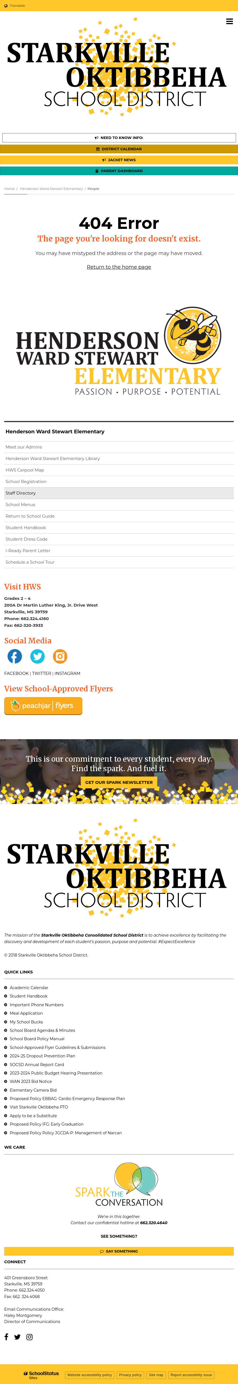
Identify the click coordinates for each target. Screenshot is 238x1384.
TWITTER (41, 673)
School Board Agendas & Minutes (42, 1030)
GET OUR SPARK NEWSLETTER (118, 782)
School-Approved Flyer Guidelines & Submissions (58, 1047)
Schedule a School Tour (30, 562)
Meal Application (26, 1013)
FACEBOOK (16, 673)
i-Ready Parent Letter (28, 550)
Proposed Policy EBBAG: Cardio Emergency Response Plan (67, 1098)
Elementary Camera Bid (33, 1090)
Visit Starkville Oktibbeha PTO (39, 1107)
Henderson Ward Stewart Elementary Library (62, 459)
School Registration (26, 481)
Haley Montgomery (23, 1315)
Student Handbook (26, 527)
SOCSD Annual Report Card (37, 1064)
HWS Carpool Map (34, 471)
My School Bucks (26, 1022)
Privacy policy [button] (130, 1375)
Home (9, 188)
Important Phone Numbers (37, 1004)
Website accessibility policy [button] (90, 1375)
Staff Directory (21, 493)
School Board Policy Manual (37, 1038)
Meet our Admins (24, 447)
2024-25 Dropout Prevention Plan (42, 1056)
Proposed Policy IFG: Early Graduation (47, 1124)
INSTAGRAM (67, 673)
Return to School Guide (30, 516)
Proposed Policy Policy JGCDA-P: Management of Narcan (66, 1132)
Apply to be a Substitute (33, 1115)
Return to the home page (119, 267)
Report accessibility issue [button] (191, 1375)
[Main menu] (229, 21)
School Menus (20, 504)
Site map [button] (156, 1375)
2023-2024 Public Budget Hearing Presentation (56, 1073)
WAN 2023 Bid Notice (31, 1081)
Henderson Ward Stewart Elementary (51, 188)
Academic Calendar (29, 987)
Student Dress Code (27, 539)
